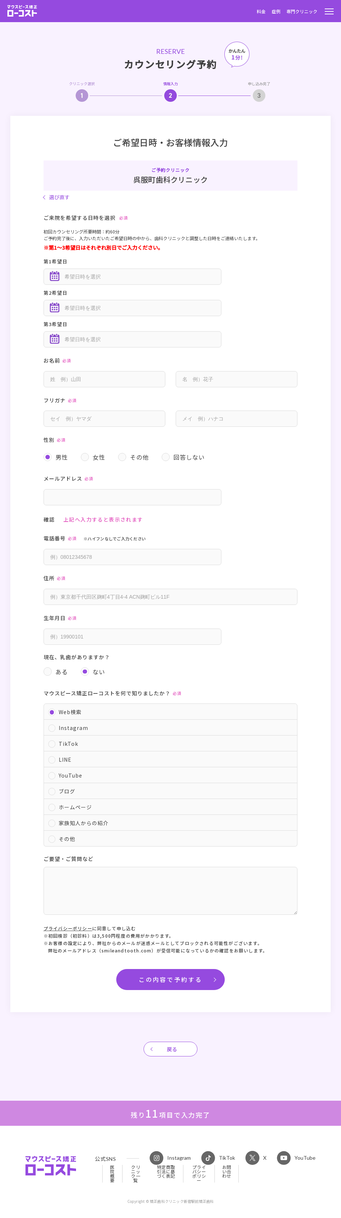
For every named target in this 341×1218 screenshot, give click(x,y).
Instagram (73, 727)
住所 (56, 579)
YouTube (70, 775)
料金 (261, 11)
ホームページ (75, 807)
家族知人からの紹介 (83, 823)
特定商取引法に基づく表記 (166, 1171)
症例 (276, 11)
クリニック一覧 (135, 1174)
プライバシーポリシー (68, 928)
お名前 (59, 361)
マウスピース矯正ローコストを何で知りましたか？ (114, 694)
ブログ (67, 791)
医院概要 (112, 1174)
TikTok (68, 743)
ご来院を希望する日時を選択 (87, 218)
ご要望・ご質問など (68, 858)
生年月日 (61, 619)
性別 (56, 440)
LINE (65, 759)
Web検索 (70, 712)
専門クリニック (301, 11)
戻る (172, 1049)
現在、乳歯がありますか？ (77, 657)
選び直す (59, 197)
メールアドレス (70, 479)
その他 (67, 838)
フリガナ (61, 401)
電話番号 (95, 539)
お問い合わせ (226, 1171)
